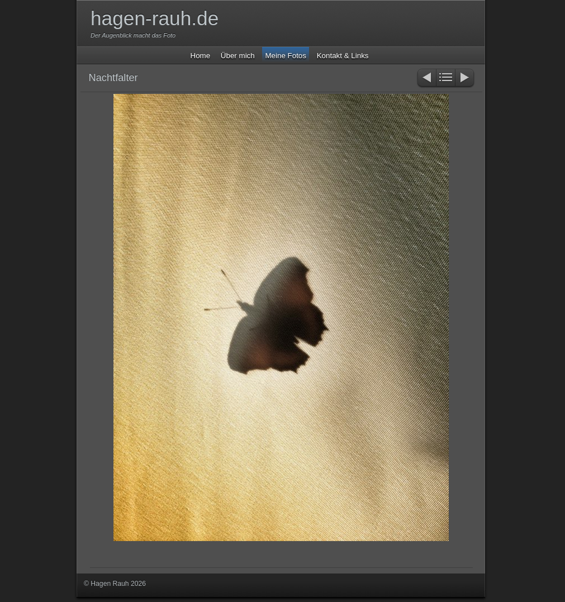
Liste (445, 78)
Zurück (426, 78)
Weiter (465, 78)
